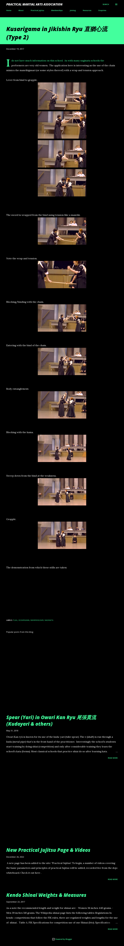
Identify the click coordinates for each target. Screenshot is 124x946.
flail (15, 620)
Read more (113, 758)
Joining (73, 10)
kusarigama (24, 620)
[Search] (106, 4)
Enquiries (102, 10)
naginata (49, 620)
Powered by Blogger (62, 939)
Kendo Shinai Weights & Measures (46, 895)
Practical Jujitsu (37, 10)
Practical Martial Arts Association (34, 4)
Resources (87, 10)
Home (8, 10)
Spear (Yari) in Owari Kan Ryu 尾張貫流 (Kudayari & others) (51, 720)
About (21, 10)
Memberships (57, 10)
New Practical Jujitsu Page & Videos (48, 850)
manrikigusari (37, 620)
